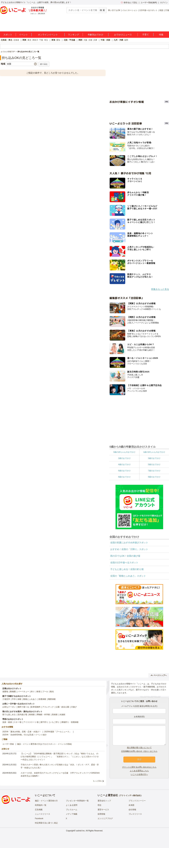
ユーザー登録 (8, 744)
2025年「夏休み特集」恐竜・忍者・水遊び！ (21, 732)
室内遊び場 (22, 714)
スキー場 (17, 722)
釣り (33, 691)
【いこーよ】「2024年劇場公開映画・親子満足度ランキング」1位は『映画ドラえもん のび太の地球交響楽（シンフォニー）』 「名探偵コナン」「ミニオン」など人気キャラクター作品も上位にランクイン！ (60, 756)
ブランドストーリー (137, 801)
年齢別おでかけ (95, 34)
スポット (7, 34)
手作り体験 (16, 699)
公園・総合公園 (62, 707)
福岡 (126, 40)
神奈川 (35, 40)
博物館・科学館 (43, 714)
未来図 (131, 805)
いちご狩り (55, 722)
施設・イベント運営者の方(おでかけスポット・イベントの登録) (44, 744)
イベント (23, 34)
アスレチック (48, 707)
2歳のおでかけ (124, 458)
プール (45, 691)
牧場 (38, 691)
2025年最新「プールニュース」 (57, 732)
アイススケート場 (31, 722)
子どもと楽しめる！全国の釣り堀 (127, 569)
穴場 (167, 10)
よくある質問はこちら (139, 771)
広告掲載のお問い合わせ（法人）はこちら (139, 751)
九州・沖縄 (118, 40)
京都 (90, 40)
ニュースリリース (42, 814)
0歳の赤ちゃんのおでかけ (124, 452)
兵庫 (95, 40)
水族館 (62, 714)
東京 (29, 40)
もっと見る (97, 781)
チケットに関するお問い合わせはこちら (139, 767)
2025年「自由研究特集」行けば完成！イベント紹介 (24, 735)
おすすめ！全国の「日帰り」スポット (129, 549)
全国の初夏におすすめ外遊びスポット (129, 542)
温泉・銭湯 (7, 722)
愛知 (58, 40)
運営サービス (103, 809)
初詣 (161, 10)
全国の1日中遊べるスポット (124, 562)
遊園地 (5, 691)
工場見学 (6, 699)
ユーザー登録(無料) (149, 2)
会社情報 (132, 809)
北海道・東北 (6, 40)
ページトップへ (159, 675)
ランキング (73, 34)
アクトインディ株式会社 (130, 795)
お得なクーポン (9, 707)
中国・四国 (105, 40)
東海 (53, 40)
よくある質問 (71, 805)
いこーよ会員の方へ (139, 774)
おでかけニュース (123, 34)
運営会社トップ (104, 801)
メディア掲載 (71, 814)
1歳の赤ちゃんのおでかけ (154, 452)
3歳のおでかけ (154, 458)
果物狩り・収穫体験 (70, 722)
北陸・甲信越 (69, 40)
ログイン (164, 2)
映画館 (32, 714)
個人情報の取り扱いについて (139, 747)
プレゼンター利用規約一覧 (77, 801)
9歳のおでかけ (154, 477)
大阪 (85, 40)
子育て (145, 34)
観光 (52, 691)
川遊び (74, 707)
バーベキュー (23, 691)
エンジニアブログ (105, 818)
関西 (80, 40)
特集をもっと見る (160, 289)
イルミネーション (129, 10)
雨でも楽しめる (9, 714)
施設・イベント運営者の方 (46, 801)
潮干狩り (44, 722)
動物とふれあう (30, 699)
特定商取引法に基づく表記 (46, 823)
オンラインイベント (48, 34)
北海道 (16, 40)
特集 (161, 34)
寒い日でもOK (114, 10)
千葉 (41, 40)
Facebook (39, 818)
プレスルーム (71, 809)
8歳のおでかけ (124, 477)
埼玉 (46, 40)
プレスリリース (135, 814)
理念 (99, 805)
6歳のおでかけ (124, 471)
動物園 (13, 691)
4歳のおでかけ (124, 464)
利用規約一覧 (40, 805)
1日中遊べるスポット (148, 10)
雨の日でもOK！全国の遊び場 (125, 556)
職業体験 (52, 699)
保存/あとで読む (129, 2)
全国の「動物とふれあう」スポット (128, 576)
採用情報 (101, 814)
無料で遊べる (23, 707)
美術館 (55, 714)
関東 (24, 40)
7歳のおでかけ (154, 471)
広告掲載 (39, 809)
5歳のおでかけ (154, 464)
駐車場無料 (35, 707)
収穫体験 (42, 699)
